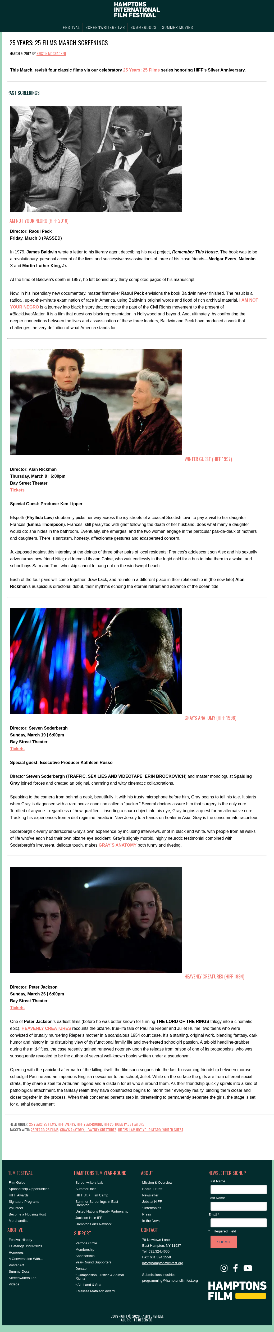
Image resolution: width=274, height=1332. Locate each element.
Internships (152, 1208)
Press (146, 1214)
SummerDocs (19, 1271)
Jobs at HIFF (152, 1202)
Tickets (17, 490)
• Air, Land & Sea (88, 1285)
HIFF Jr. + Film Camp (91, 1195)
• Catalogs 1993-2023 (25, 1246)
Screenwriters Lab (22, 1278)
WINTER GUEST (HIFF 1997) (208, 458)
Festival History (20, 1240)
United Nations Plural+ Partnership (101, 1211)
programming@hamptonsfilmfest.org (170, 1280)
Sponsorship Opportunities (29, 1189)
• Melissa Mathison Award (95, 1291)
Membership (84, 1249)
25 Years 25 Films (42, 1124)
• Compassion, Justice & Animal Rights (99, 1276)
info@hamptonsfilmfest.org (162, 1263)
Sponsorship (84, 1256)
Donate (80, 1269)
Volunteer (16, 1208)
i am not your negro (145, 1129)
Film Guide (17, 1183)
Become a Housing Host (27, 1214)
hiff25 (123, 1129)
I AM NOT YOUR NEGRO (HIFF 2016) (37, 220)
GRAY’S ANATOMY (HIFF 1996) (210, 717)
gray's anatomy (72, 1129)
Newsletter (150, 1195)
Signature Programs (24, 1202)
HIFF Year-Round (89, 1124)
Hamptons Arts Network (93, 1224)
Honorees (16, 1252)
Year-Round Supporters (93, 1262)
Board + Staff (152, 1189)
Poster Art (16, 1265)
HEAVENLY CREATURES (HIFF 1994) (214, 976)
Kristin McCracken (51, 53)
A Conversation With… (26, 1259)
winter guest (172, 1129)
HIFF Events (66, 1124)
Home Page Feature (129, 1124)
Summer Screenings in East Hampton (96, 1203)
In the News (151, 1221)
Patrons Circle (86, 1243)
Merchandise (18, 1221)
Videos (14, 1284)
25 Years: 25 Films (141, 70)
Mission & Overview (157, 1183)
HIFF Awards (19, 1195)
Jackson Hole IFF (88, 1218)
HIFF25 (108, 1124)
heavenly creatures (100, 1129)
